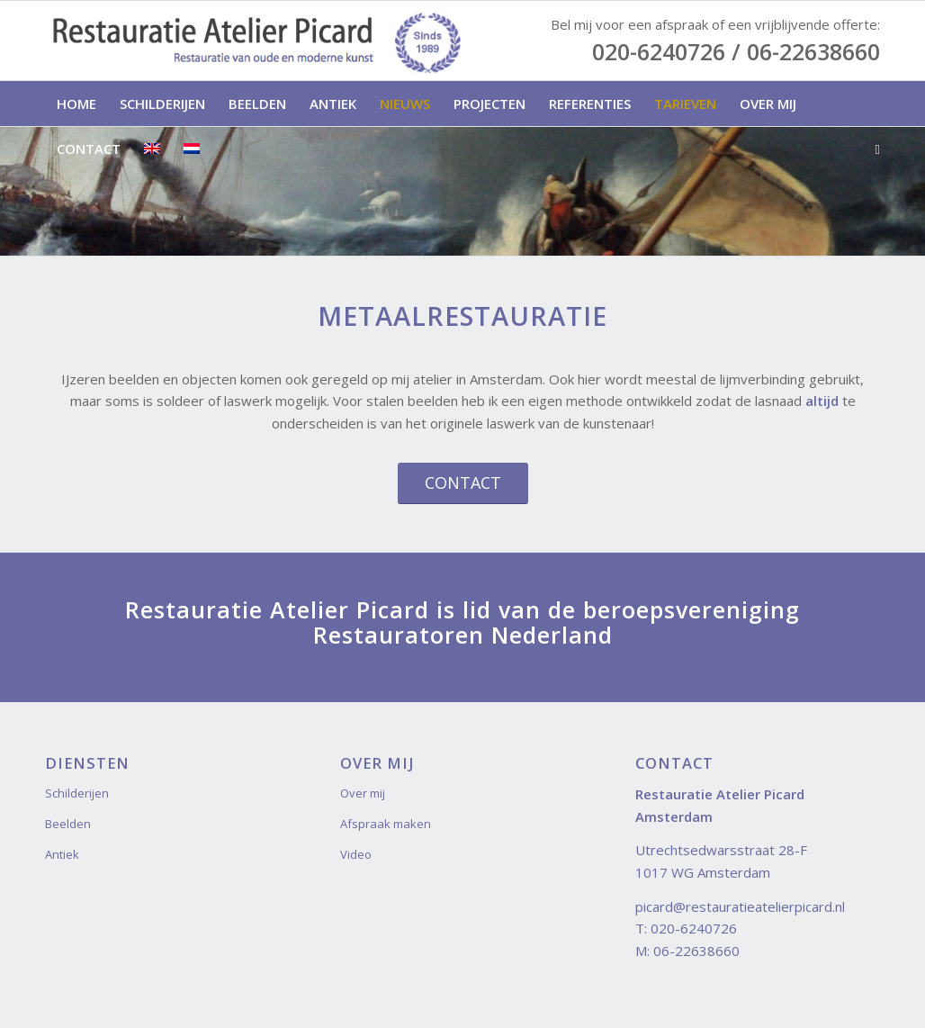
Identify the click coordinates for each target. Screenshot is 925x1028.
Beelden (68, 824)
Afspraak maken (385, 824)
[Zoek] (872, 148)
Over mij (362, 793)
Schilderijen (77, 793)
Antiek (62, 854)
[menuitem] (76, 103)
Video (356, 854)
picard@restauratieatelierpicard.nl (740, 906)
